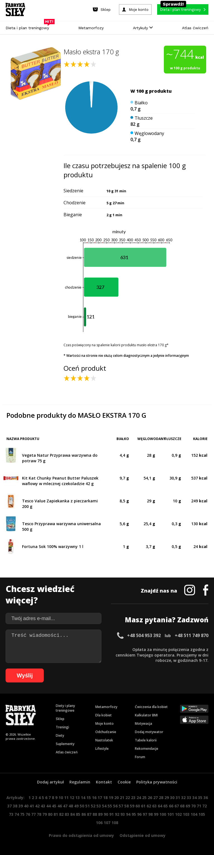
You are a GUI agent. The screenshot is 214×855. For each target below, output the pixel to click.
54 (104, 806)
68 (182, 806)
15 (88, 797)
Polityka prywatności (156, 782)
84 (72, 814)
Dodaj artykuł (50, 782)
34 (194, 797)
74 (16, 814)
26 (150, 797)
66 (171, 806)
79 (44, 814)
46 (59, 806)
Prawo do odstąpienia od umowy (81, 835)
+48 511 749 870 (191, 635)
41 (32, 806)
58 (126, 806)
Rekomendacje (146, 748)
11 (66, 797)
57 (121, 806)
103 (186, 814)
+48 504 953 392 (144, 635)
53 (98, 806)
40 (26, 806)
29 (166, 797)
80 (50, 814)
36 (205, 797)
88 (95, 814)
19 (111, 797)
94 (128, 814)
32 (183, 797)
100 (162, 814)
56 (115, 806)
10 (61, 797)
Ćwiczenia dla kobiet (151, 706)
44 (48, 806)
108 (114, 822)
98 (150, 814)
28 (161, 797)
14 (83, 797)
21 (122, 797)
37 (9, 806)
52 (93, 806)
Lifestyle (102, 748)
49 (76, 806)
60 (137, 806)
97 (145, 814)
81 (56, 814)
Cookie (124, 782)
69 (188, 806)
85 (78, 814)
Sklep (60, 718)
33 (189, 797)
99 (156, 814)
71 (199, 806)
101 (170, 814)
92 (117, 814)
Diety (60, 735)
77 (33, 814)
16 (94, 797)
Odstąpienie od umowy (143, 835)
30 (172, 797)
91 (111, 814)
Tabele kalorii (146, 740)
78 (39, 814)
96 (139, 814)
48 (71, 806)
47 (65, 806)
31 (178, 797)
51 (87, 806)
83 (67, 814)
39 (20, 806)
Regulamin (79, 782)
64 (160, 806)
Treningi (62, 727)
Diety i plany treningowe (65, 708)
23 (133, 797)
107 (107, 822)
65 (165, 806)
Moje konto (104, 723)
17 (100, 797)
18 (105, 797)
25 (144, 797)
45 (54, 806)
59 (132, 806)
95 (134, 814)
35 (200, 797)
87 (89, 814)
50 (82, 806)
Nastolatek (104, 740)
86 (83, 814)
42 (37, 806)
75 (22, 814)
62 (149, 806)
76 (28, 814)
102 (178, 814)
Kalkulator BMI (146, 715)
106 (99, 822)
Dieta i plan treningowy (29, 26)
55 (110, 806)
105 (201, 814)
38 (15, 806)
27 (155, 797)
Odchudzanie (105, 731)
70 (193, 806)
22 (127, 797)
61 (143, 806)
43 (43, 806)
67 (176, 806)
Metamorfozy (91, 28)
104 (194, 814)
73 (11, 814)
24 (139, 797)
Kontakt (104, 782)
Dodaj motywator (149, 731)
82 (61, 814)
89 (100, 814)
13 (77, 797)
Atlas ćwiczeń (195, 28)
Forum (140, 757)
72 (204, 806)
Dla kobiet (103, 715)
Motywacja (143, 723)
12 (72, 797)
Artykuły (143, 28)
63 (154, 806)
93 (122, 814)
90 (106, 814)
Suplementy (65, 743)
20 (116, 797)
